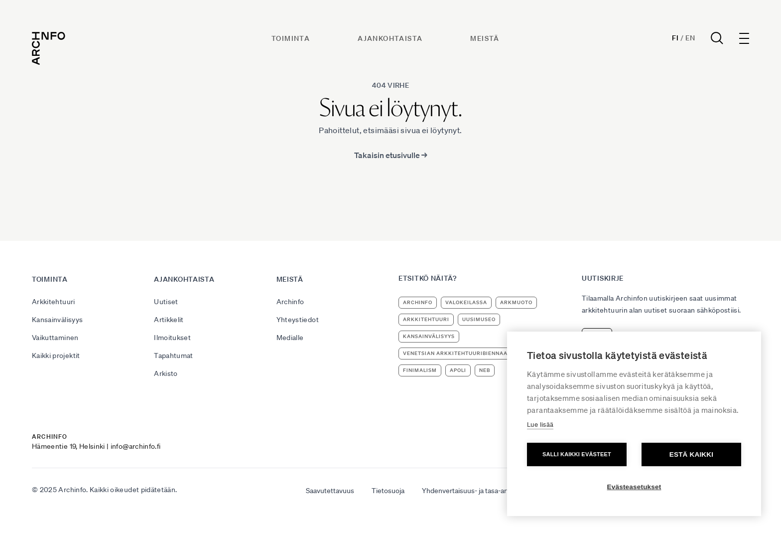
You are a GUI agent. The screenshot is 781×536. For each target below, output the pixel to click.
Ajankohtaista (390, 38)
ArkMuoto (516, 302)
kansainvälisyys (429, 336)
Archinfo (290, 301)
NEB (484, 370)
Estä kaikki (691, 454)
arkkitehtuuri (426, 319)
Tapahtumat (173, 355)
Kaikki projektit (56, 355)
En (690, 37)
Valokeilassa (466, 302)
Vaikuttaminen (55, 337)
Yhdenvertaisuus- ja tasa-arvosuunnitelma (487, 490)
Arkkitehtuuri (53, 301)
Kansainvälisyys (57, 319)
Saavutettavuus (330, 490)
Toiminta (290, 38)
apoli (458, 370)
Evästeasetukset (634, 487)
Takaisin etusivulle (390, 155)
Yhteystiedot (297, 319)
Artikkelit (169, 319)
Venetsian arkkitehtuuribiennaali (458, 353)
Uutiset (166, 301)
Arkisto (165, 373)
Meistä (484, 38)
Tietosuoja (388, 490)
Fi (675, 37)
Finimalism (420, 370)
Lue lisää (540, 424)
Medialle (290, 337)
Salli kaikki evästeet (576, 454)
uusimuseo (479, 319)
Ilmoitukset (172, 337)
